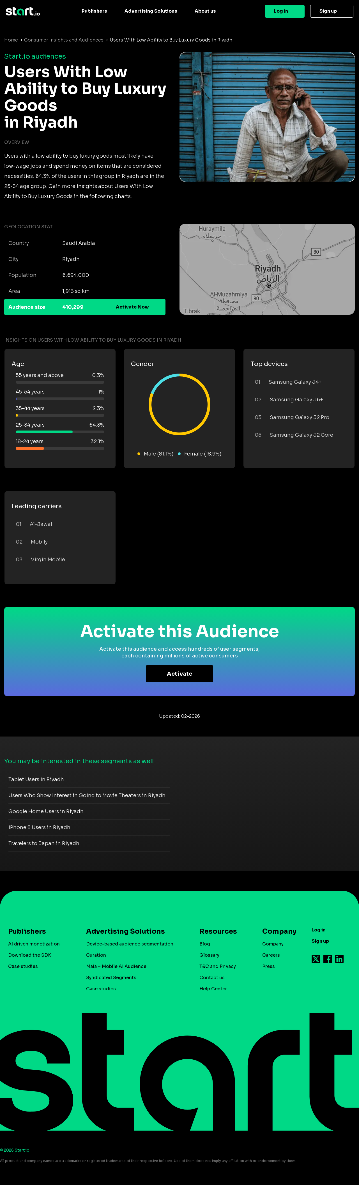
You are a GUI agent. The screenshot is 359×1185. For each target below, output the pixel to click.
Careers (271, 955)
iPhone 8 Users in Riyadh (39, 827)
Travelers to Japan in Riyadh (43, 843)
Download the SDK (29, 955)
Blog (204, 944)
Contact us (212, 978)
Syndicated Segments (111, 978)
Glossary (209, 955)
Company (276, 931)
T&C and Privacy (217, 966)
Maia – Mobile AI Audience (116, 966)
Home (11, 40)
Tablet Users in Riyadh (36, 779)
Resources (218, 931)
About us (205, 11)
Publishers (94, 11)
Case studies (23, 966)
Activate (179, 673)
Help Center (213, 989)
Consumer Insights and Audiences (63, 40)
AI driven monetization (34, 944)
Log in (281, 11)
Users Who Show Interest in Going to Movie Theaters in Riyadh (86, 795)
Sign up (328, 11)
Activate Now (132, 307)
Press (268, 966)
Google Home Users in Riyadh (46, 811)
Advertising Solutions (151, 11)
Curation (96, 955)
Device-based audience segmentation (129, 944)
